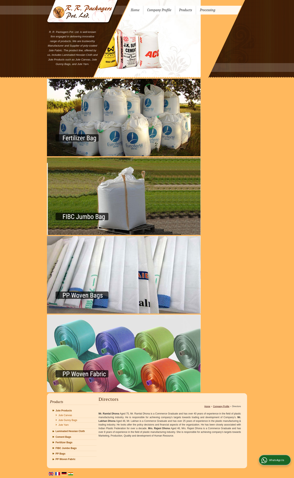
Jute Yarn (63, 424)
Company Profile (159, 10)
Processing (207, 10)
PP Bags (60, 453)
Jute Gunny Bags (67, 420)
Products (185, 10)
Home (135, 10)
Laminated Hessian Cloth (70, 431)
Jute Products (64, 410)
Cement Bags (63, 437)
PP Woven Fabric (66, 459)
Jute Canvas (65, 415)
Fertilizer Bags (64, 442)
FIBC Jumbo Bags (66, 448)
